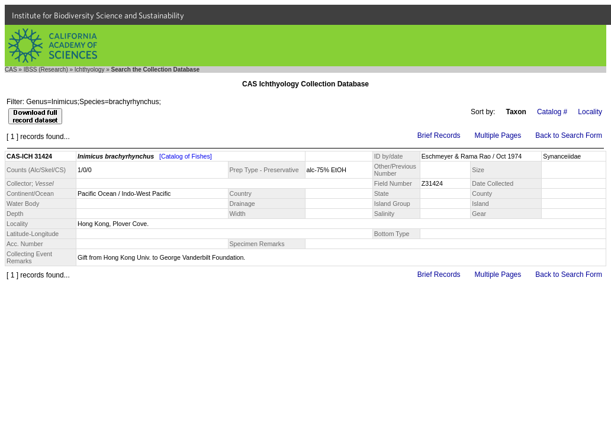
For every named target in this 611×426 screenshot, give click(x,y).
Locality (590, 112)
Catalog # (552, 112)
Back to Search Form (568, 135)
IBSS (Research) (46, 69)
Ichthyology (90, 69)
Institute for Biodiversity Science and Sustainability (98, 15)
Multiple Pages (498, 135)
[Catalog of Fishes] (185, 156)
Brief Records (439, 135)
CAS (11, 69)
